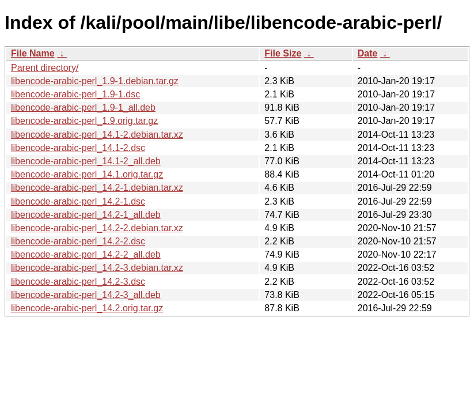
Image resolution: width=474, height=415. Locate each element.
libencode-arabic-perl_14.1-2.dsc (78, 148)
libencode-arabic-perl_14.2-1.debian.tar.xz (97, 188)
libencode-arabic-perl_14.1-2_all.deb (86, 161)
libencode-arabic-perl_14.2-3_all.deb (86, 295)
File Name (33, 53)
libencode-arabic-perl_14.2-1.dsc (78, 201)
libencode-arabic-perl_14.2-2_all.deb (86, 254)
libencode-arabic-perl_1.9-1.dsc (75, 94)
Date (368, 53)
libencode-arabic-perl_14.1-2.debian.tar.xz (97, 134)
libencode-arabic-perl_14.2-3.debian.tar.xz (97, 268)
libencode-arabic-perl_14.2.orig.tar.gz (87, 308)
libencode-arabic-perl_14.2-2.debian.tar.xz (97, 228)
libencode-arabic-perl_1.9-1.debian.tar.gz (95, 81)
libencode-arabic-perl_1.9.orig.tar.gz (84, 121)
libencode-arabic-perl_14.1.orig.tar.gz (87, 174)
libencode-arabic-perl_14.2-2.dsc (78, 241)
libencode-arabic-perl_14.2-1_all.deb (86, 215)
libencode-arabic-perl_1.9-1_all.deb (83, 107)
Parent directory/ (44, 68)
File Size (282, 53)
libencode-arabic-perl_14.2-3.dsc (78, 281)
